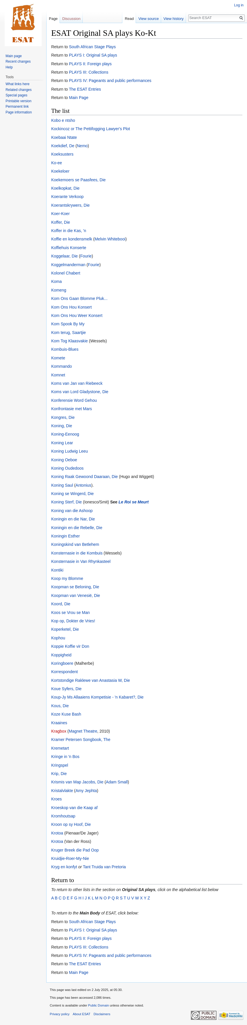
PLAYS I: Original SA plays (93, 55)
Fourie (86, 256)
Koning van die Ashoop (72, 510)
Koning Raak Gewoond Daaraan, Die (84, 476)
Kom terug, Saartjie (68, 332)
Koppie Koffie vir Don (70, 646)
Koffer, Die (60, 222)
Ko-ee (56, 162)
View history (173, 18)
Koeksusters (62, 154)
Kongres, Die (63, 417)
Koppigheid (61, 655)
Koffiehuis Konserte (68, 247)
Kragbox (58, 731)
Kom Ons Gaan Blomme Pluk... (79, 298)
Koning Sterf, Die (66, 502)
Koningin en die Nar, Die (73, 519)
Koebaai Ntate (64, 137)
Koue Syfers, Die (66, 688)
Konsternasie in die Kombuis (76, 553)
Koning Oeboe (64, 460)
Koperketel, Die (65, 629)
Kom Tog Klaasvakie (69, 341)
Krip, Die (59, 773)
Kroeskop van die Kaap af (74, 807)
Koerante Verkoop (67, 196)
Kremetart (60, 748)
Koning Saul (62, 485)
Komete (58, 358)
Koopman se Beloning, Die (75, 587)
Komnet (58, 375)
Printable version (18, 101)
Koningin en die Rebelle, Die (76, 527)
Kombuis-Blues (64, 349)
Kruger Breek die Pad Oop (75, 850)
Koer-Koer (60, 213)
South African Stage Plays (92, 46)
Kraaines (59, 722)
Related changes (18, 90)
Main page (13, 56)
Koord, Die (60, 604)
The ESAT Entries (85, 89)
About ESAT (82, 1014)
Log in (239, 5)
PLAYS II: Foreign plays (90, 63)
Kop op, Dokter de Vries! (73, 621)
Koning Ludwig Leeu (69, 451)
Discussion (71, 18)
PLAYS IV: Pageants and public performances (110, 80)
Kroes (56, 799)
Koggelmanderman (68, 264)
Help (9, 67)
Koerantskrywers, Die (70, 205)
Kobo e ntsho (63, 120)
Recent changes (18, 61)
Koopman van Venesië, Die (75, 595)
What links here (17, 84)
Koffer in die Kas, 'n (68, 230)
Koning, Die (61, 425)
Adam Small (117, 782)
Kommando (61, 366)
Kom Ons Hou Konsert (71, 307)
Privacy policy (59, 1014)
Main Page (78, 97)
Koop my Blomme (67, 578)
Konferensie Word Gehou (74, 400)
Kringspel (59, 765)
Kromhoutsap (63, 816)
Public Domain (98, 1005)
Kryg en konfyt (64, 867)
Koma (56, 281)
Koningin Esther (65, 536)
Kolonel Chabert (65, 273)
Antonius (83, 485)
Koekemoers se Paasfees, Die (78, 180)
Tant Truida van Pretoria (104, 867)
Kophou (58, 638)
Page (53, 18)
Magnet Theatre (83, 731)
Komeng (58, 290)
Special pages (16, 95)
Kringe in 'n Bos (65, 756)
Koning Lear (62, 442)
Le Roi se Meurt (134, 502)
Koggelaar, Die (64, 256)
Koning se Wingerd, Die (72, 493)
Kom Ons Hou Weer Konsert (76, 315)
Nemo (82, 145)
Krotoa (57, 833)
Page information (18, 112)
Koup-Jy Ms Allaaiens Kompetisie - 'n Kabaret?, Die (97, 697)
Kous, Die (60, 705)
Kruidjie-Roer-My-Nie (70, 858)
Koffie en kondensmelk (71, 239)
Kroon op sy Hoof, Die (71, 824)
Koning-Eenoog (65, 434)
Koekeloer (60, 171)
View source (148, 18)
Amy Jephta (86, 790)
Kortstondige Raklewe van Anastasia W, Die (90, 680)
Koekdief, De (62, 145)
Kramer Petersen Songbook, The (80, 739)
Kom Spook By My (67, 324)
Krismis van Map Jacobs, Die (77, 782)
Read (129, 18)
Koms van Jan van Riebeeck (76, 383)
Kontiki (57, 570)
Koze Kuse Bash (66, 714)
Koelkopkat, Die (65, 188)
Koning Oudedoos (67, 468)
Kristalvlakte (62, 790)
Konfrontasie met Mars (71, 408)
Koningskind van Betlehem (75, 544)
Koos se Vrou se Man (70, 612)
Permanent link (17, 106)
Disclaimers (102, 1014)
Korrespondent (64, 671)
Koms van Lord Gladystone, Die (79, 391)
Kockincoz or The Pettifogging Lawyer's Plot (90, 128)
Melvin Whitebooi (110, 239)
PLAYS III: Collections (88, 72)
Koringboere (62, 663)
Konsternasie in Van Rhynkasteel (80, 561)
